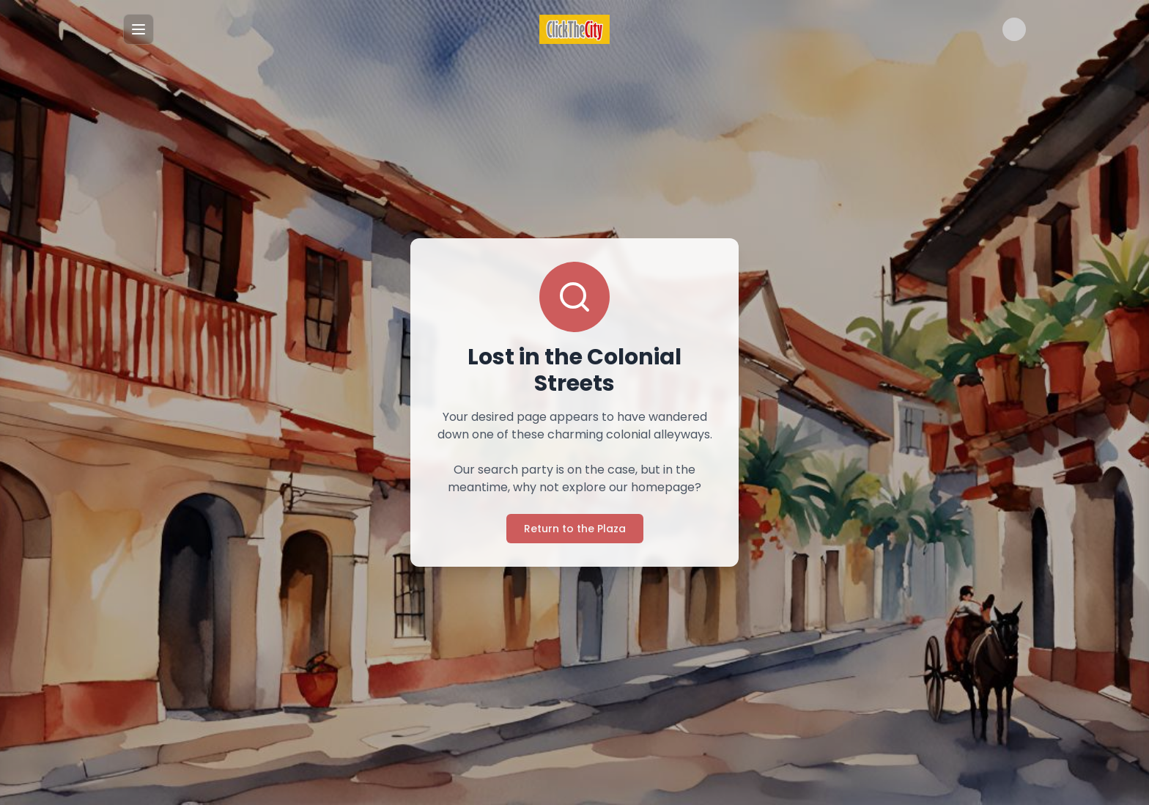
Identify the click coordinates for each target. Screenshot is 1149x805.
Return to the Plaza (575, 528)
